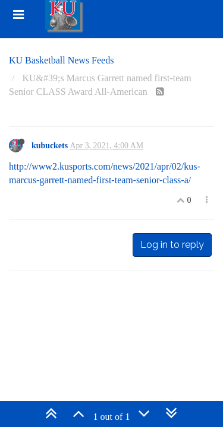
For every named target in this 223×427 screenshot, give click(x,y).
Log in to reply (172, 244)
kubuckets (50, 145)
